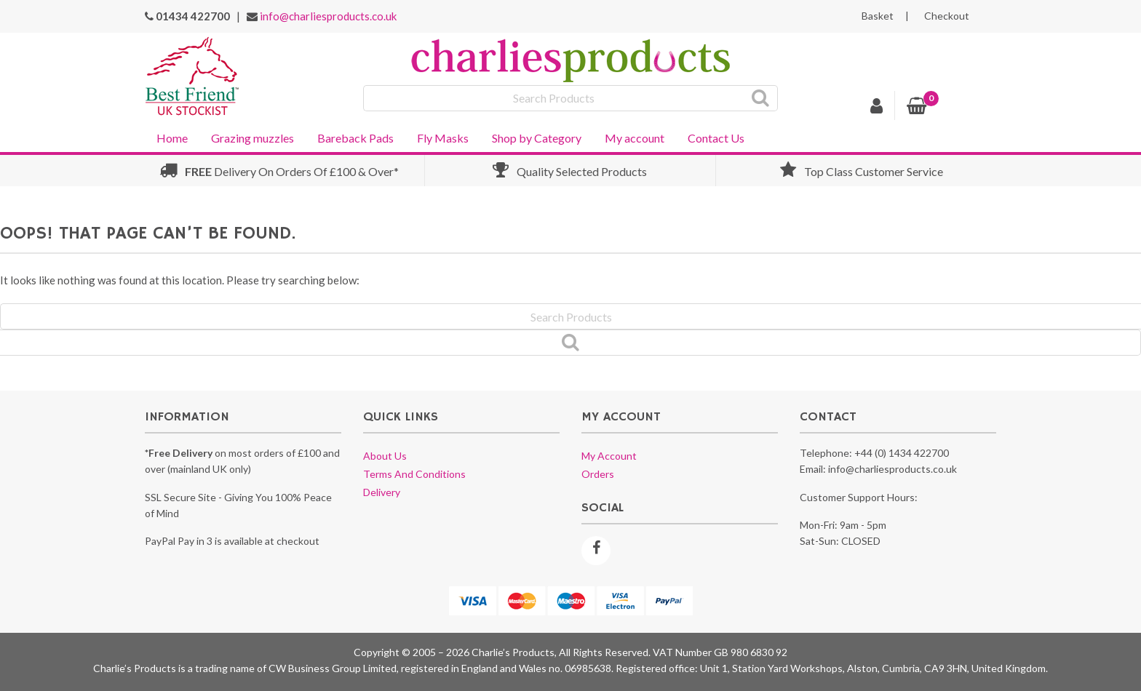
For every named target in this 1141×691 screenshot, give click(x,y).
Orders (597, 474)
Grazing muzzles (252, 138)
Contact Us (716, 138)
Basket (878, 16)
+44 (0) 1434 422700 (901, 453)
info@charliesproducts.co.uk (328, 16)
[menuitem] (172, 136)
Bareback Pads (355, 138)
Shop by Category (536, 138)
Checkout (946, 16)
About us (385, 456)
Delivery (381, 492)
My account (634, 138)
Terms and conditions (414, 474)
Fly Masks (443, 138)
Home (172, 138)
